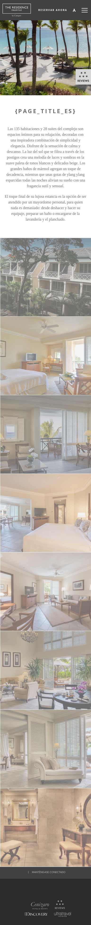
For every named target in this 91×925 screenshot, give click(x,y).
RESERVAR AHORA (52, 10)
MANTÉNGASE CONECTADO (48, 872)
